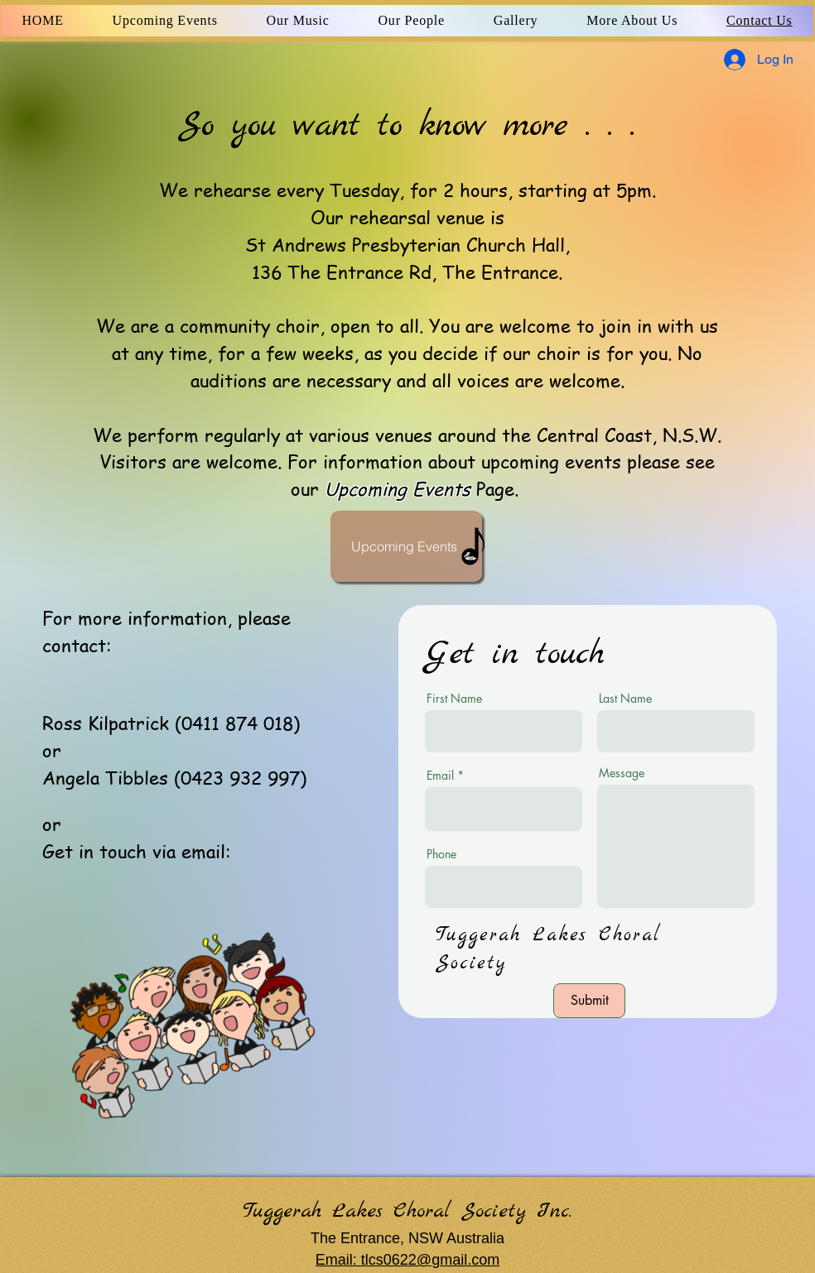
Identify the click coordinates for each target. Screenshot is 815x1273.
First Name (454, 698)
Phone (441, 854)
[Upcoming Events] (406, 546)
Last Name (625, 698)
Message (621, 773)
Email (440, 775)
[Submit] (589, 1000)
